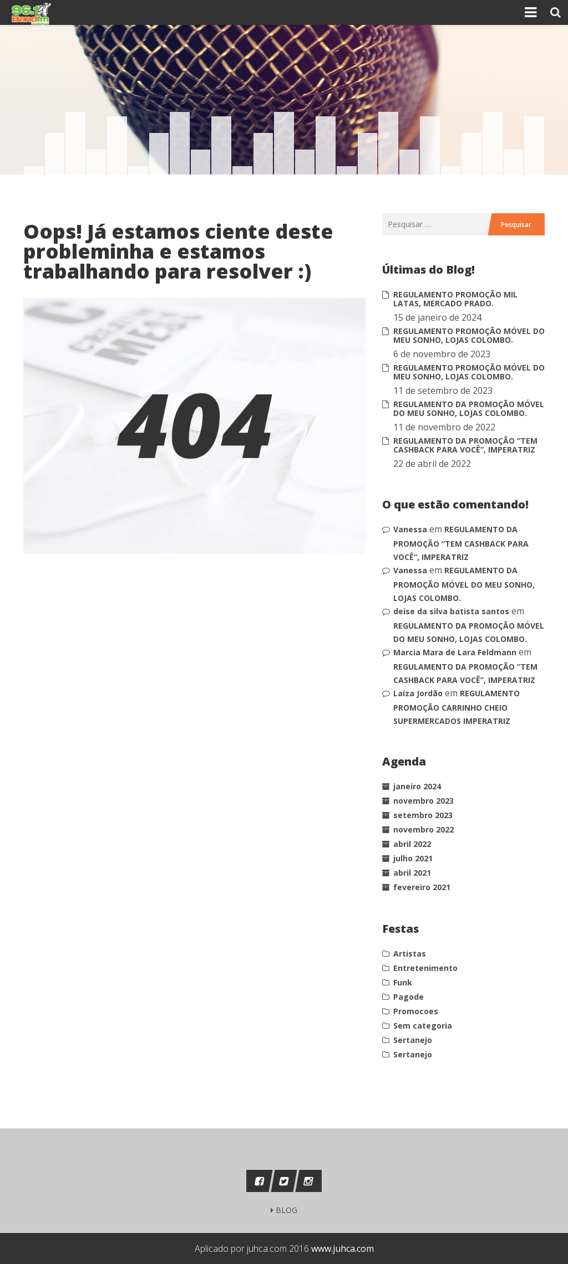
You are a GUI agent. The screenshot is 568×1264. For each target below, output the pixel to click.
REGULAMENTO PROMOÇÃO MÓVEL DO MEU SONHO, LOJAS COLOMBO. (469, 335)
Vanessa (410, 529)
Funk (402, 982)
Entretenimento (425, 968)
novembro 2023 (423, 800)
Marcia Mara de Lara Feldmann (454, 652)
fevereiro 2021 (421, 887)
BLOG (284, 1210)
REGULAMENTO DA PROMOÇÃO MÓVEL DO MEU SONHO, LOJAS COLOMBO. (468, 408)
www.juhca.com (342, 1248)
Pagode (408, 996)
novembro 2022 (423, 829)
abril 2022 (412, 844)
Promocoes (415, 1011)
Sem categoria (422, 1025)
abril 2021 (412, 872)
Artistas (409, 953)
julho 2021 (413, 858)
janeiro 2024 (417, 786)
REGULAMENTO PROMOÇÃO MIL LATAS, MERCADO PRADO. (455, 299)
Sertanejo (412, 1040)
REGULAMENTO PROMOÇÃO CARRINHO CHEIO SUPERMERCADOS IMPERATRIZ (456, 707)
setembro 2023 (423, 815)
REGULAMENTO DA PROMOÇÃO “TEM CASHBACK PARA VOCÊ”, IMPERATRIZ (465, 445)
